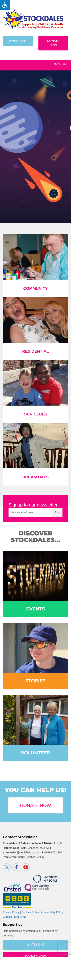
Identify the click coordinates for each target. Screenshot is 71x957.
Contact (7, 916)
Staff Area (20, 916)
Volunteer (35, 753)
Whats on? (18, 40)
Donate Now (53, 43)
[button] (58, 64)
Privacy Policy (11, 912)
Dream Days (35, 477)
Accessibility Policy (52, 912)
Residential (35, 351)
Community (35, 288)
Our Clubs (35, 414)
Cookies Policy (30, 912)
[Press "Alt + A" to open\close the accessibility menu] (5, 5)
